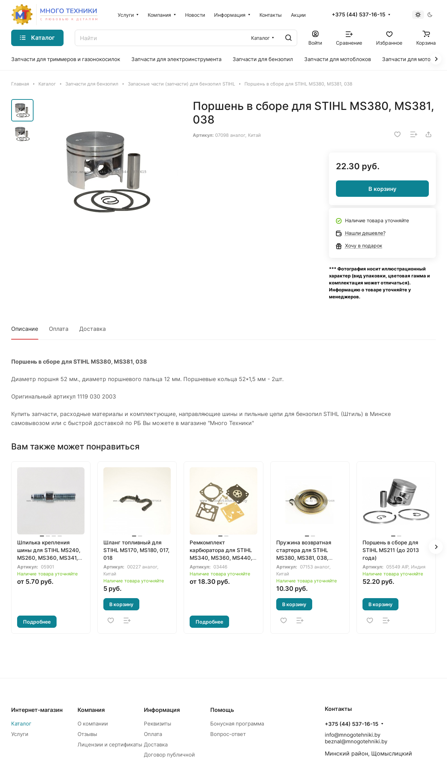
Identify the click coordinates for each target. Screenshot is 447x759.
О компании (93, 723)
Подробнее (37, 622)
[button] (436, 547)
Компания (91, 709)
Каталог (21, 723)
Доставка (92, 328)
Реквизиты (157, 723)
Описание (24, 328)
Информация (162, 709)
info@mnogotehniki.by (352, 734)
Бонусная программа (237, 723)
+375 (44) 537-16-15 (358, 15)
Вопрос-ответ (228, 734)
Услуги (19, 734)
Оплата (58, 328)
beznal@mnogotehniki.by (356, 741)
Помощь (222, 709)
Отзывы (87, 734)
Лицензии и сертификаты (110, 744)
